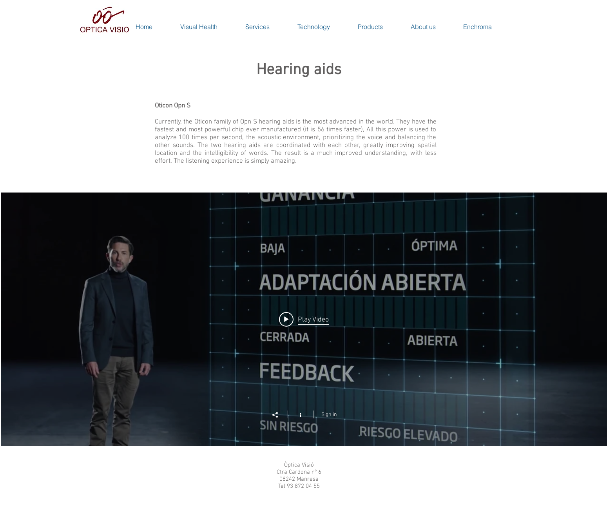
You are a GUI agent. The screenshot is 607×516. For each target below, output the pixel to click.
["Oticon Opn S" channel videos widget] (304, 319)
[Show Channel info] (300, 414)
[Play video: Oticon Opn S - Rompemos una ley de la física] (304, 319)
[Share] (279, 415)
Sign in (329, 414)
